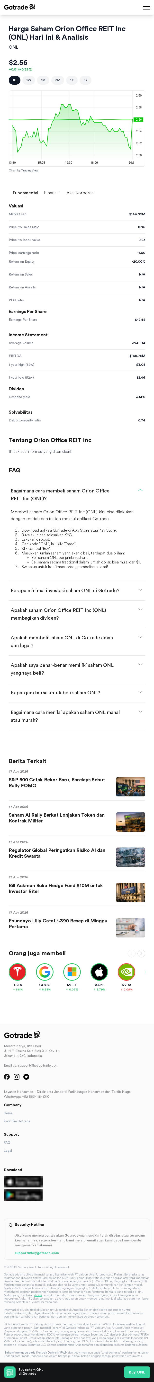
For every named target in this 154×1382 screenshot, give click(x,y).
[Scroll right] (141, 953)
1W (28, 80)
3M (57, 80)
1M (43, 80)
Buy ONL (137, 1372)
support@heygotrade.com (37, 1253)
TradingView (29, 170)
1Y (72, 80)
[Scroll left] (132, 953)
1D (15, 80)
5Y (85, 80)
